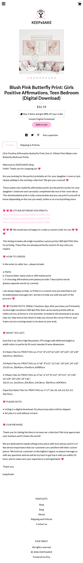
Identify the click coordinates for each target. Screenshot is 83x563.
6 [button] (43, 78)
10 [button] (55, 78)
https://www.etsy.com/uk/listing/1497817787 (26, 214)
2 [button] (31, 78)
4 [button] (37, 78)
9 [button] (52, 78)
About (41, 514)
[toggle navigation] (3, 3)
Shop (41, 504)
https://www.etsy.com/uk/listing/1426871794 (26, 218)
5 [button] (40, 78)
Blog (41, 509)
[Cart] (79, 4)
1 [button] (28, 78)
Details (10, 144)
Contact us (41, 524)
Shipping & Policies (30, 144)
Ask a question (50, 135)
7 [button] (46, 78)
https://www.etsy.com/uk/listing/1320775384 (26, 222)
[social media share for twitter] (32, 135)
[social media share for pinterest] (38, 135)
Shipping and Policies (41, 519)
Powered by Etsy (41, 556)
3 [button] (34, 78)
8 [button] (49, 78)
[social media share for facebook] (26, 135)
